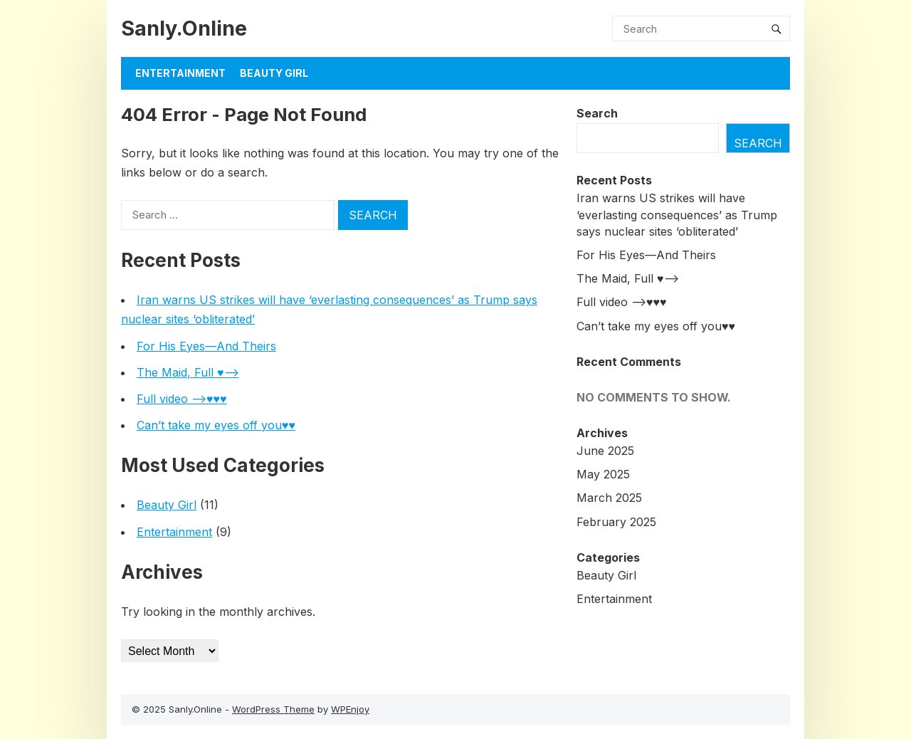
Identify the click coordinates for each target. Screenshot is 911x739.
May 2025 (603, 474)
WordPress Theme (273, 709)
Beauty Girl (166, 505)
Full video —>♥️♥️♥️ (182, 399)
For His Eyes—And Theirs (206, 346)
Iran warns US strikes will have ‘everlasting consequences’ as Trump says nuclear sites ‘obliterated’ (676, 214)
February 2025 (616, 522)
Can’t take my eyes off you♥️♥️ (216, 425)
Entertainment (180, 73)
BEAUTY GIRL (274, 73)
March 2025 (609, 498)
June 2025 (605, 451)
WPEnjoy (350, 709)
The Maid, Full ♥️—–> (188, 372)
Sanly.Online (184, 28)
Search (597, 113)
